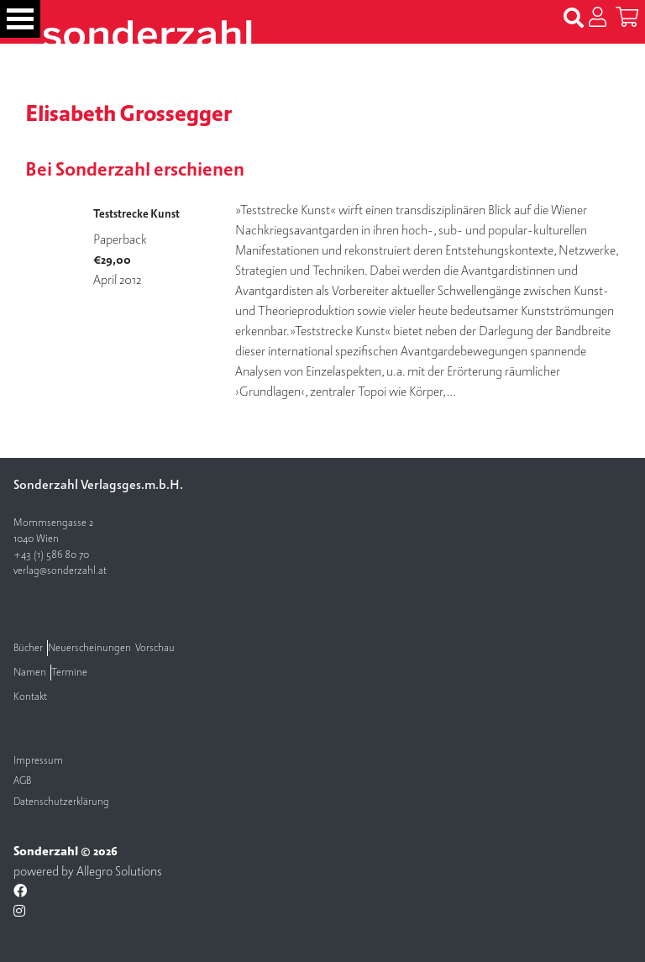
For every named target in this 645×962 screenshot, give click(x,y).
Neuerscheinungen (89, 648)
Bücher (28, 648)
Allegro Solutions (119, 871)
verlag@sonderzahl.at (60, 571)
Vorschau (155, 648)
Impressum (38, 760)
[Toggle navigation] (20, 19)
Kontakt (30, 697)
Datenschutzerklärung (61, 802)
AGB (22, 781)
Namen (29, 672)
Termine (69, 672)
